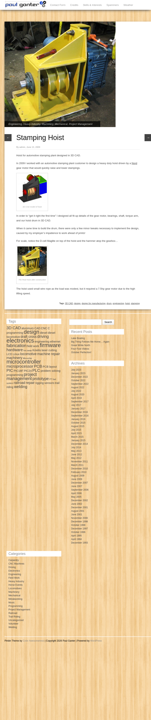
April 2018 (76, 398)
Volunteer (13, 623)
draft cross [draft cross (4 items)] (29, 337)
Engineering (15, 124)
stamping (135, 303)
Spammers (113, 5)
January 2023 (78, 373)
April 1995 (76, 535)
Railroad (12, 613)
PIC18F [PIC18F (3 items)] (18, 370)
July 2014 (76, 447)
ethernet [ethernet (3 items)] (55, 341)
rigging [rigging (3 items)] (39, 383)
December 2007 (79, 482)
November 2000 (79, 518)
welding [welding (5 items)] (20, 387)
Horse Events (15, 585)
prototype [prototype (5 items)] (41, 378)
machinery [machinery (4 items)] (14, 358)
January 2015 (78, 440)
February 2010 (78, 472)
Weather (128, 5)
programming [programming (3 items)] (14, 374)
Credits (74, 5)
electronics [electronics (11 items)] (20, 340)
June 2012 (76, 454)
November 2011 (79, 461)
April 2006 (76, 493)
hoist (127, 303)
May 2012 (76, 458)
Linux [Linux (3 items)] (16, 354)
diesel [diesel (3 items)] (43, 332)
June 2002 (76, 504)
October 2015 (78, 422)
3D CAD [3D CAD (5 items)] (13, 328)
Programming (15, 606)
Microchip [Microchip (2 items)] (27, 358)
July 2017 (76, 405)
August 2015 (77, 426)
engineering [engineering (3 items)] (42, 341)
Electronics (14, 570)
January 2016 (78, 419)
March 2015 (77, 436)
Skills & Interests (92, 5)
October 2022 (78, 380)
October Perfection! (81, 352)
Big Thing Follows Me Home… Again (90, 341)
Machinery (47, 124)
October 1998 (78, 525)
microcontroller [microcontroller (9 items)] (23, 362)
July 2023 (76, 369)
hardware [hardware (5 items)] (14, 350)
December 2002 (79, 500)
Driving (12, 567)
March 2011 (77, 465)
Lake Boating (78, 338)
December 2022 (79, 376)
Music (11, 602)
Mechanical (61, 124)
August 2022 (77, 387)
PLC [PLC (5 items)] (36, 370)
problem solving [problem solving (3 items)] (51, 370)
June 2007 (76, 486)
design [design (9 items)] (31, 332)
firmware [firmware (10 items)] (50, 345)
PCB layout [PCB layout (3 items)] (50, 366)
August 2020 (77, 394)
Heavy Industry (32, 124)
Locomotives (15, 588)
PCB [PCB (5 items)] (38, 366)
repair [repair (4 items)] (30, 383)
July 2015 (76, 429)
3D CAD (69, 303)
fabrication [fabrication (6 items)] (16, 345)
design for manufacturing (93, 303)
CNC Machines (16, 563)
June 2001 (76, 514)
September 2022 (80, 384)
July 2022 (76, 391)
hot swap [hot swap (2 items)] (28, 350)
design (77, 303)
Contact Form (57, 5)
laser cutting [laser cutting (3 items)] (49, 350)
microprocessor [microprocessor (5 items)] (19, 366)
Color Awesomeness (33, 640)
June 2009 (76, 479)
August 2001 (77, 511)
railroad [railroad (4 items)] (19, 383)
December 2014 (79, 444)
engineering (118, 303)
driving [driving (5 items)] (43, 336)
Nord (134, 163)
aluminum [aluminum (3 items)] (28, 328)
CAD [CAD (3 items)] (37, 328)
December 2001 (79, 507)
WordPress (96, 640)
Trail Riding (14, 616)
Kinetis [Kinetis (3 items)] (37, 350)
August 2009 (77, 475)
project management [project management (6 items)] (21, 376)
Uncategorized (16, 620)
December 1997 (79, 528)
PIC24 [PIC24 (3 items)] (28, 370)
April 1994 (76, 539)
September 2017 (80, 401)
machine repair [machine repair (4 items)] (48, 354)
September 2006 (80, 489)
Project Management (80, 124)
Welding (12, 627)
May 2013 (76, 451)
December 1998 (79, 521)
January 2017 (78, 408)
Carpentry (13, 560)
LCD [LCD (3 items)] (9, 354)
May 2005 (76, 496)
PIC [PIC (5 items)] (9, 370)
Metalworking (15, 599)
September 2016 (80, 415)
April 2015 (76, 433)
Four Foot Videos (80, 348)
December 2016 (79, 412)
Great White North (80, 345)
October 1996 (78, 532)
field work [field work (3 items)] (33, 346)
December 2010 (79, 468)
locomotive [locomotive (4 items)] (28, 354)
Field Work (14, 577)
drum (109, 303)
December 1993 (79, 542)
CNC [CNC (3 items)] (44, 328)
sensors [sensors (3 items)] (49, 383)
